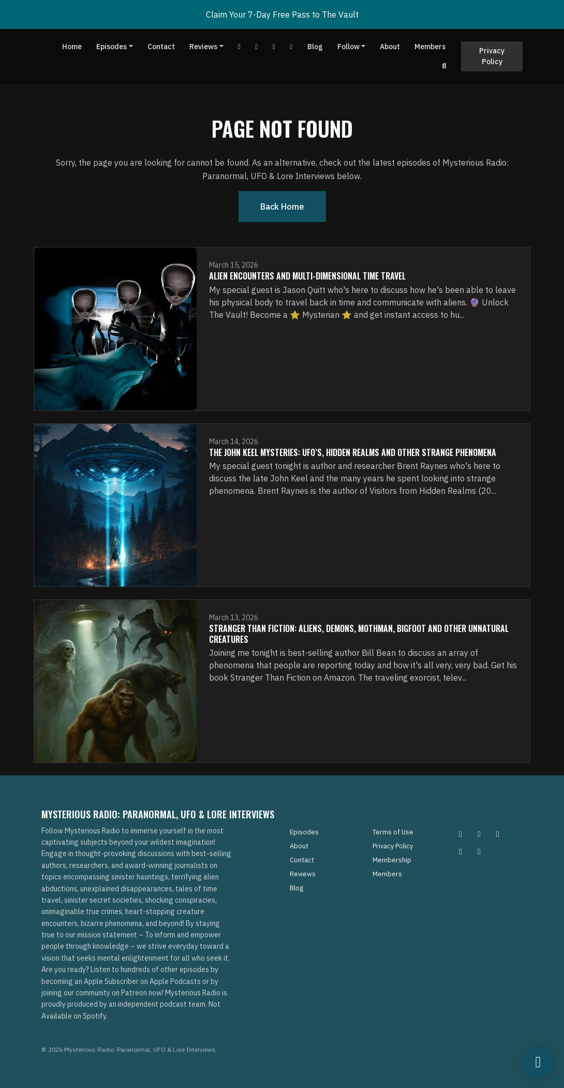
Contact (161, 46)
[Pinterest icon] (479, 834)
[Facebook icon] (498, 834)
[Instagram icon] (460, 834)
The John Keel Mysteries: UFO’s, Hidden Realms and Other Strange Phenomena (352, 452)
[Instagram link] (291, 46)
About (390, 46)
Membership (392, 860)
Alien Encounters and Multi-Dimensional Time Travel (307, 276)
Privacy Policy (491, 56)
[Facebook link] (256, 46)
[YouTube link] (239, 46)
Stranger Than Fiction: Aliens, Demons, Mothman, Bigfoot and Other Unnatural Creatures (359, 633)
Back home (282, 206)
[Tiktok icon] (460, 851)
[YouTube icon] (479, 851)
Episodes (111, 46)
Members (430, 46)
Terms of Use (393, 832)
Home (72, 46)
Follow (348, 46)
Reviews (203, 46)
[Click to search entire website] (444, 66)
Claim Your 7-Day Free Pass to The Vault (282, 14)
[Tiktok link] (274, 46)
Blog (315, 46)
